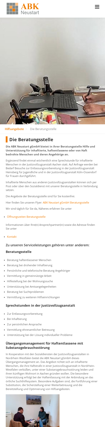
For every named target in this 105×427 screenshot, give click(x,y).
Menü (97, 7)
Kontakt (11, 237)
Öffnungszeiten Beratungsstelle (26, 217)
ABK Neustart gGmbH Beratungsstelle (66, 202)
